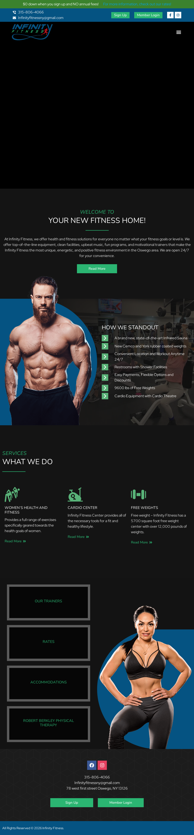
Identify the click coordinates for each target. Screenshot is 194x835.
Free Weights (144, 507)
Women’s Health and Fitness (26, 510)
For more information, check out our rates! (137, 4)
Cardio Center (82, 507)
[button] (178, 32)
